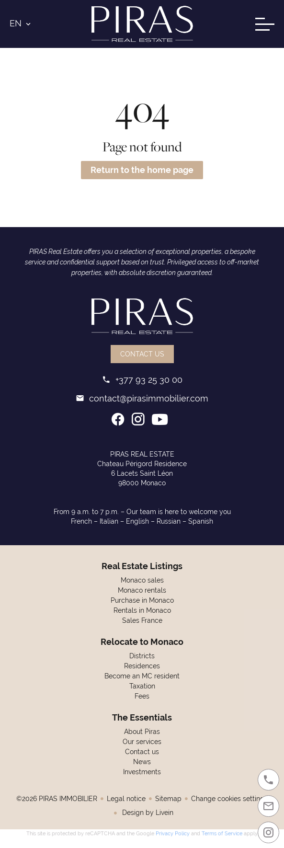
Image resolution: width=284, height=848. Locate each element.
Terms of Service (222, 832)
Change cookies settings (229, 798)
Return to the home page (142, 170)
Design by (146, 812)
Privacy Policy (173, 832)
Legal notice (126, 798)
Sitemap (168, 798)
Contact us (142, 354)
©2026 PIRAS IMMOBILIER (56, 798)
